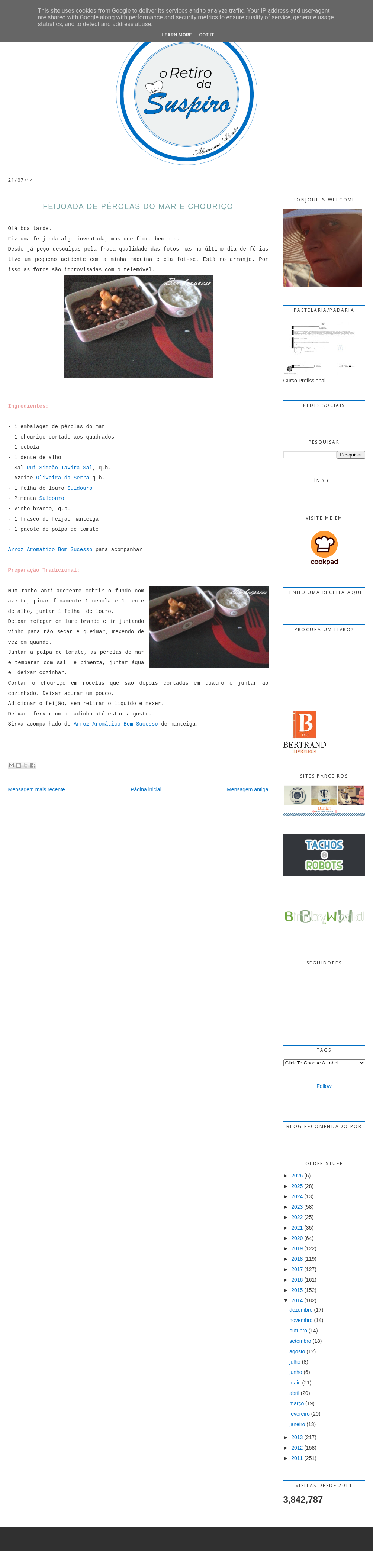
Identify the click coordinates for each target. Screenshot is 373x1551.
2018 (297, 1259)
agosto (297, 1351)
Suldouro (79, 488)
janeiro (297, 1424)
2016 (297, 1280)
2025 (297, 1186)
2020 (297, 1238)
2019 (297, 1248)
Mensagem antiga (247, 789)
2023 (297, 1207)
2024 (297, 1196)
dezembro (300, 1310)
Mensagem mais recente (36, 789)
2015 (297, 1290)
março (296, 1403)
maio (294, 1383)
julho (294, 1362)
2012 (297, 1448)
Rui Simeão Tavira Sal (59, 468)
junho (295, 1372)
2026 (297, 1176)
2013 (297, 1437)
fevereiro (299, 1414)
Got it (206, 35)
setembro (300, 1341)
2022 (297, 1217)
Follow (323, 1086)
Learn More (177, 35)
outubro (298, 1331)
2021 (297, 1228)
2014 (297, 1300)
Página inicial (146, 789)
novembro (300, 1320)
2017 (297, 1269)
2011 (297, 1458)
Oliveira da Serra (62, 478)
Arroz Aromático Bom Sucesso (50, 550)
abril (294, 1393)
